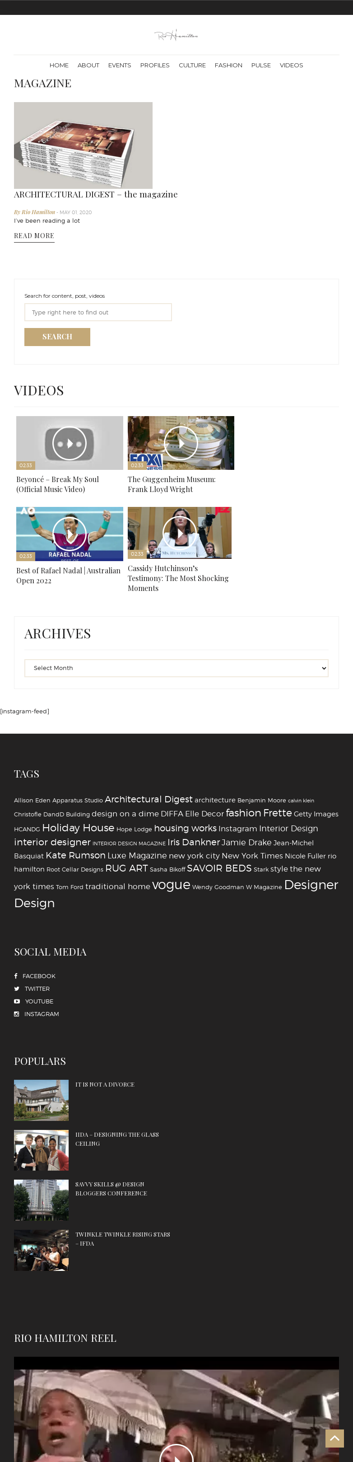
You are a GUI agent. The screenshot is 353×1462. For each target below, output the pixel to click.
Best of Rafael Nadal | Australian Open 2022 (268, 421)
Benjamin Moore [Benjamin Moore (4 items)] (261, 732)
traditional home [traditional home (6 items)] (117, 818)
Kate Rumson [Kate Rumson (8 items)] (76, 787)
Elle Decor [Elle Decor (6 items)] (204, 745)
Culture (192, 65)
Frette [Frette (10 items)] (277, 745)
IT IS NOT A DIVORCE (101, 1016)
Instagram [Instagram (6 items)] (237, 760)
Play (68, 381)
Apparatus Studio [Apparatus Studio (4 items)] (77, 732)
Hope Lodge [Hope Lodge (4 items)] (134, 761)
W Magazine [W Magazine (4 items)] (264, 819)
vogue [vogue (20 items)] (171, 817)
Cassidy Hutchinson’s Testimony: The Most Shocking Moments (66, 515)
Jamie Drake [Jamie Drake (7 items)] (247, 774)
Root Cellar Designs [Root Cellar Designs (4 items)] (74, 801)
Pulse (261, 65)
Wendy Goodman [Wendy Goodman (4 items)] (218, 819)
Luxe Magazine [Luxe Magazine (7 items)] (137, 787)
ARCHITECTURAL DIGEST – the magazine (237, 106)
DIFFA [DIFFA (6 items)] (172, 745)
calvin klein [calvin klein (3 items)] (301, 733)
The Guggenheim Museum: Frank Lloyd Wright (169, 421)
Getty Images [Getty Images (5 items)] (316, 746)
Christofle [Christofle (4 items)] (28, 746)
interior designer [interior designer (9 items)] (52, 774)
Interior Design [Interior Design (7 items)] (288, 760)
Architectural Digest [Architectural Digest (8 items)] (149, 731)
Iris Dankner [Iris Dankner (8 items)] (193, 774)
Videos (291, 65)
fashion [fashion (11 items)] (243, 745)
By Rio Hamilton (176, 124)
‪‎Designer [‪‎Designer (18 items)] (311, 817)
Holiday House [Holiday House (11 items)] (78, 760)
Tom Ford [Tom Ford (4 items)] (70, 819)
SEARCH (57, 276)
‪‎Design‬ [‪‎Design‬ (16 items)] (34, 835)
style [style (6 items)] (279, 801)
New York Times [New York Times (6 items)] (252, 787)
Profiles (155, 65)
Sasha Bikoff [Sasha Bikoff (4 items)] (167, 801)
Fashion (228, 65)
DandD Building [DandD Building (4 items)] (66, 746)
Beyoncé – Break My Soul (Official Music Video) (57, 421)
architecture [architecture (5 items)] (215, 731)
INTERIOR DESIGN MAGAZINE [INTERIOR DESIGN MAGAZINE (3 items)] (129, 776)
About (88, 65)
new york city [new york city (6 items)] (194, 787)
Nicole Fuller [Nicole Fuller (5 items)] (305, 788)
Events (119, 65)
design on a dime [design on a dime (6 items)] (125, 745)
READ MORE (175, 148)
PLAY (176, 1288)
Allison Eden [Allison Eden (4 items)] (32, 732)
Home (59, 65)
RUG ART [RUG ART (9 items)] (126, 800)
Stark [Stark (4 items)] (261, 801)
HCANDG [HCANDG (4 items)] (27, 761)
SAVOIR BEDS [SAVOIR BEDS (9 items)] (219, 800)
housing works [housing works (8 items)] (185, 760)
